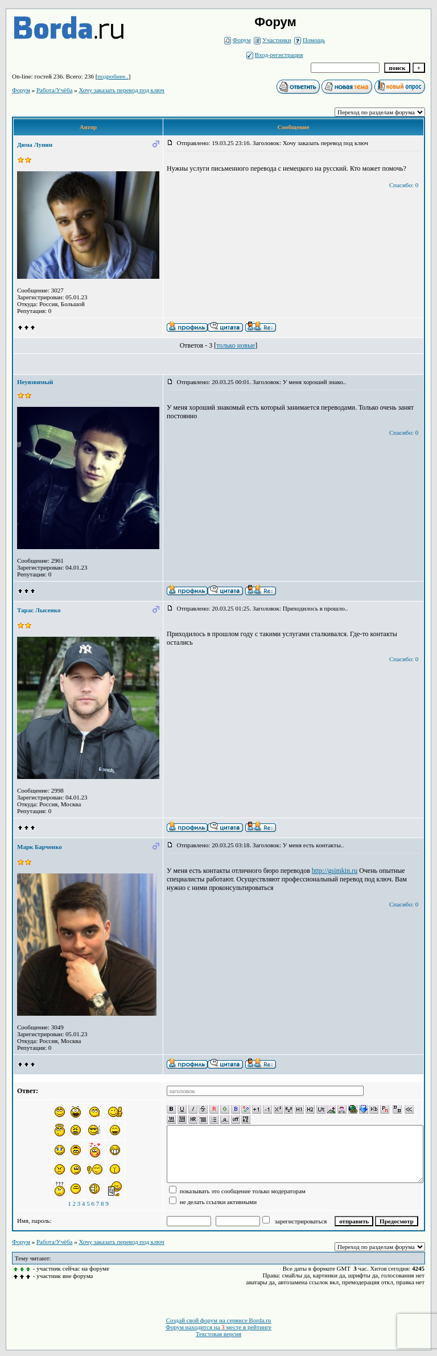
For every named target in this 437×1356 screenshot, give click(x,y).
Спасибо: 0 (403, 185)
